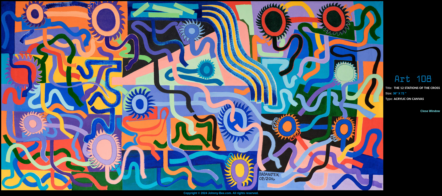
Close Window (430, 111)
